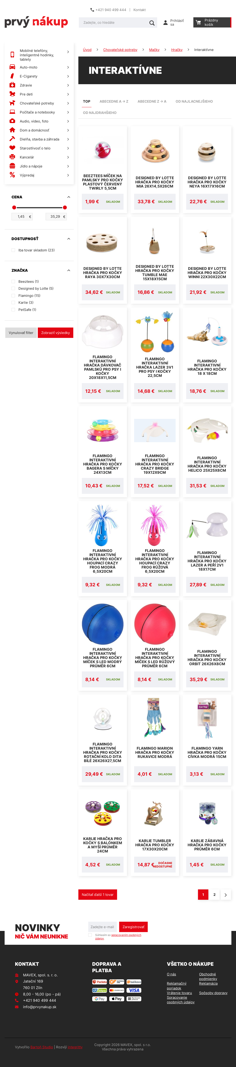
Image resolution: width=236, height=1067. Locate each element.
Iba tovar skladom (36, 250)
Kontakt (139, 10)
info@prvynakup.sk (39, 1018)
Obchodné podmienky (208, 987)
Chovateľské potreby (120, 50)
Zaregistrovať (133, 938)
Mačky (154, 50)
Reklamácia (208, 994)
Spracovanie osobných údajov (181, 1010)
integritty (75, 1058)
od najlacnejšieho (194, 101)
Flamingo (29, 295)
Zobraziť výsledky (55, 333)
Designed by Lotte (35, 288)
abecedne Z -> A (152, 101)
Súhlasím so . (118, 947)
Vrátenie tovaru (179, 1004)
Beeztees (28, 281)
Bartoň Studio (41, 1058)
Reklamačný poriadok (176, 996)
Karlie (25, 302)
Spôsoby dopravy (213, 1004)
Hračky (177, 50)
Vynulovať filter (21, 333)
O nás (171, 985)
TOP (86, 101)
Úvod (87, 50)
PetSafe (27, 309)
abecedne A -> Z (114, 101)
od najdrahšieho (100, 112)
